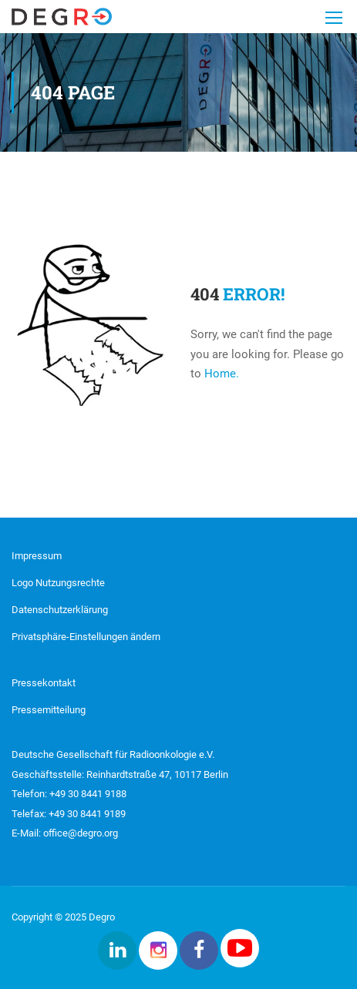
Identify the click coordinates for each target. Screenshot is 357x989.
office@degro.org (80, 833)
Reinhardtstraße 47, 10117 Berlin (156, 774)
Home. (221, 374)
